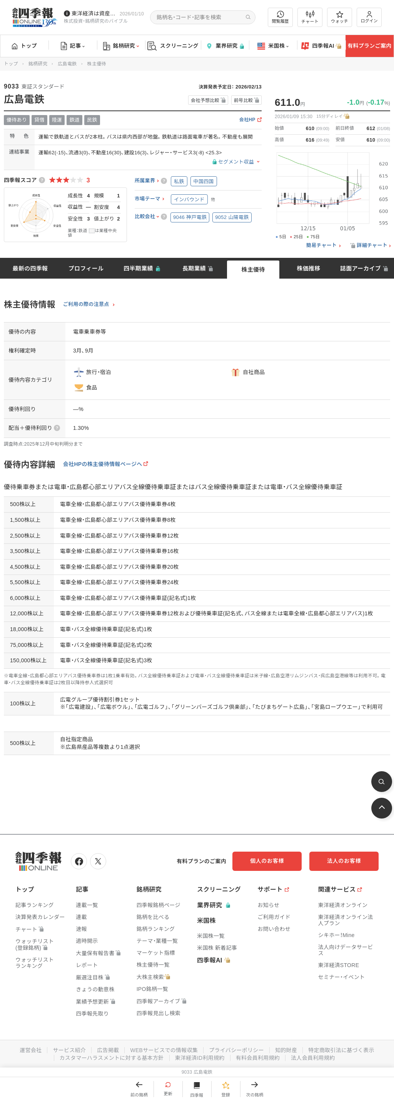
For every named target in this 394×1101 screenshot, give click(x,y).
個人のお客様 (267, 861)
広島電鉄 (67, 64)
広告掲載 (108, 1050)
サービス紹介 (69, 1050)
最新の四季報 (30, 268)
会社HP (247, 119)
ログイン (369, 17)
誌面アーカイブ (360, 268)
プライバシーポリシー (236, 1050)
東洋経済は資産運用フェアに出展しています (94, 13)
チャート (310, 17)
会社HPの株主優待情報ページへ (102, 464)
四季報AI (321, 46)
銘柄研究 (121, 46)
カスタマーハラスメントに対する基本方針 (112, 1058)
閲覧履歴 (280, 17)
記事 (73, 46)
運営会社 (31, 1050)
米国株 (273, 46)
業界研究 (225, 46)
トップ (24, 46)
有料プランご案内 (369, 46)
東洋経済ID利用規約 (200, 1058)
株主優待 (253, 269)
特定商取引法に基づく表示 (341, 1050)
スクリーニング (173, 46)
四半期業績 (138, 268)
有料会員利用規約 (258, 1058)
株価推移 (308, 268)
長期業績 (194, 268)
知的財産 (286, 1050)
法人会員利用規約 (313, 1058)
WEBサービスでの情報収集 (164, 1050)
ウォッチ (339, 17)
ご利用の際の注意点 (86, 304)
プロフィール (86, 268)
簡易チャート (321, 245)
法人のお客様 (344, 861)
